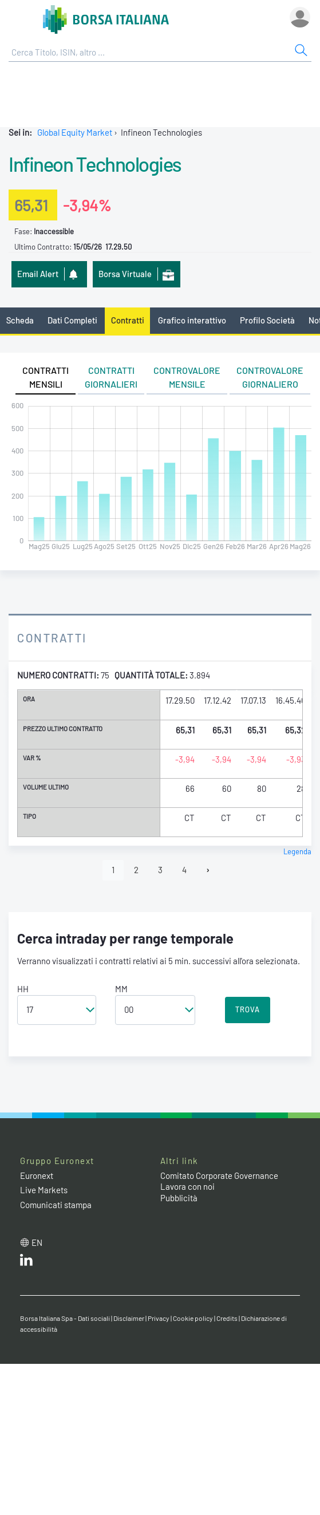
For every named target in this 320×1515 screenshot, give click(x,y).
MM (121, 989)
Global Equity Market (74, 132)
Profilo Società (267, 320)
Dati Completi (72, 320)
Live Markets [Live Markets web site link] (44, 1190)
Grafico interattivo (192, 320)
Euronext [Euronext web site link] (36, 1175)
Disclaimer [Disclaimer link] (128, 1318)
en (36, 1242)
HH (23, 989)
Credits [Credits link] (227, 1318)
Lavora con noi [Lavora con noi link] (187, 1186)
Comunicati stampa (56, 1205)
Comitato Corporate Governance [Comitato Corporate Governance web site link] (219, 1175)
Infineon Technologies (95, 164)
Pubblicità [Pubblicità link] (178, 1198)
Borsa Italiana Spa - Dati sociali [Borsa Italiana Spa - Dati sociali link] (65, 1318)
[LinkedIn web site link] (26, 1262)
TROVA (247, 1009)
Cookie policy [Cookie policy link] (193, 1318)
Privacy (158, 1318)
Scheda (20, 320)
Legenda (297, 851)
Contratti (127, 320)
